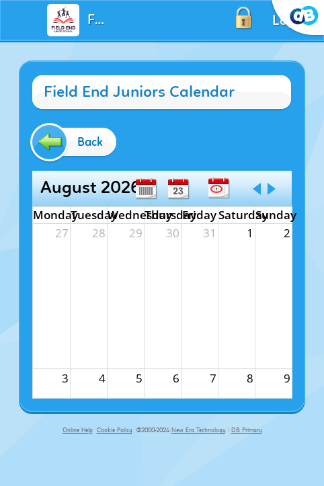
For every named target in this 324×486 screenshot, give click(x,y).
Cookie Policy (114, 430)
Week (145, 188)
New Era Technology (198, 430)
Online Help (78, 430)
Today (218, 188)
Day (178, 188)
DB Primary (246, 430)
